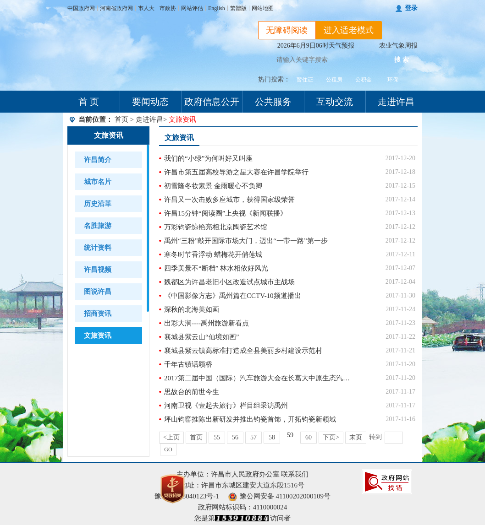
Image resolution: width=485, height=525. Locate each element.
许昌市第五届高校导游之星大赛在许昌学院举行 (236, 172)
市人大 (146, 8)
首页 (121, 119)
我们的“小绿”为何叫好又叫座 (208, 158)
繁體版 (238, 8)
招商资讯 (97, 313)
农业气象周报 (398, 45)
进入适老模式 (349, 30)
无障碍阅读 (287, 30)
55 (217, 437)
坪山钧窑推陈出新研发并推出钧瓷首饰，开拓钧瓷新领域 (250, 419)
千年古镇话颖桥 (188, 364)
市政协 (168, 8)
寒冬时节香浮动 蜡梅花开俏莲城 (213, 254)
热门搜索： (274, 79)
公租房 (334, 80)
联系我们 (295, 474)
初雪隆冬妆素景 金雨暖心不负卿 (213, 185)
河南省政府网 (116, 8)
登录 (411, 8)
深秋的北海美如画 (191, 309)
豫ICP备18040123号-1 (186, 496)
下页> (331, 437)
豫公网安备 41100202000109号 (279, 496)
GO (168, 449)
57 (253, 437)
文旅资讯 (108, 135)
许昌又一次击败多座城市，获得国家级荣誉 (229, 199)
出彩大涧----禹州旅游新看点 (206, 323)
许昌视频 (97, 269)
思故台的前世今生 (191, 391)
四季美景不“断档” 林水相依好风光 (216, 268)
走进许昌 (396, 102)
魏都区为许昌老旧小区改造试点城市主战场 (229, 282)
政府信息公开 (211, 102)
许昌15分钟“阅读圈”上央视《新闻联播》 (225, 213)
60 (308, 437)
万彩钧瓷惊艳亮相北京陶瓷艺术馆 (215, 227)
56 (235, 437)
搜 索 (401, 59)
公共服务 (273, 102)
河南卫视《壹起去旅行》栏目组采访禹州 (226, 405)
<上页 (171, 437)
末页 (355, 437)
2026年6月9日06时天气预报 (315, 45)
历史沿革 (97, 203)
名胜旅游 (97, 225)
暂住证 (305, 80)
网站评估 (192, 8)
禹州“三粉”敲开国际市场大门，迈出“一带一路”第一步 (246, 240)
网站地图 (263, 8)
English (216, 8)
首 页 (88, 102)
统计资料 (97, 247)
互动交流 (334, 102)
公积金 (363, 80)
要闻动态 (150, 102)
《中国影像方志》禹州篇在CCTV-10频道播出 (232, 295)
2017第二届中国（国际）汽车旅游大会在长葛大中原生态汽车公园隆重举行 (258, 378)
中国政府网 (81, 8)
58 (272, 437)
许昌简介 (97, 159)
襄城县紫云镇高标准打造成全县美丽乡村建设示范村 (243, 350)
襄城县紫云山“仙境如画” (201, 337)
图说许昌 (97, 291)
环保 (393, 80)
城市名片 (97, 181)
